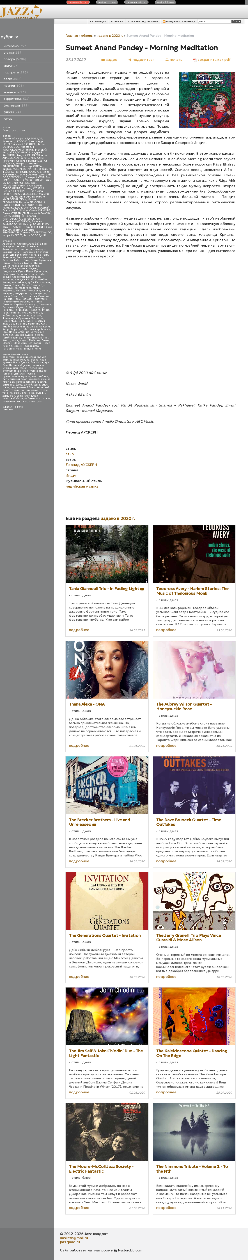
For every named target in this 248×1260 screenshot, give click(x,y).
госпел (32, 368)
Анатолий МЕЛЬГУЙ (34, 149)
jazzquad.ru (70, 1242)
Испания (21, 274)
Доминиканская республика (20, 265)
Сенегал (7, 304)
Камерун (8, 279)
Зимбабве (8, 268)
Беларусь (40, 249)
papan (6, 138)
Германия (45, 260)
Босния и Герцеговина (27, 326)
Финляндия (9, 318)
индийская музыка (23, 373)
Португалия (40, 298)
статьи (13, 52)
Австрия (22, 243)
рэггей (28, 384)
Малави (7, 343)
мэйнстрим (20, 368)
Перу (17, 298)
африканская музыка (16, 359)
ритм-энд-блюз (12, 384)
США (29, 307)
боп (5, 365)
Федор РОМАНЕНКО (36, 224)
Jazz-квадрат (25, 17)
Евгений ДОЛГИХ (32, 180)
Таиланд (38, 307)
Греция (18, 263)
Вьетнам (7, 260)
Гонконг (7, 263)
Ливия (45, 340)
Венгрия (43, 254)
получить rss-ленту (179, 21)
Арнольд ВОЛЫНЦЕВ (29, 160)
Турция (26, 312)
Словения (8, 307)
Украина (24, 315)
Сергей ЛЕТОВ (31, 218)
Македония (9, 287)
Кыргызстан (42, 282)
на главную (98, 21)
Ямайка (7, 326)
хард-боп (8, 395)
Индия (33, 268)
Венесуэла (8, 257)
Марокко (8, 290)
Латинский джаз (19, 365)
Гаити (34, 260)
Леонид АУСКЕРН (33, 188)
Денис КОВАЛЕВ (27, 174)
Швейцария (26, 321)
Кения (47, 326)
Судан (20, 307)
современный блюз (23, 387)
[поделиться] (141, 59)
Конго (6, 340)
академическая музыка (31, 357)
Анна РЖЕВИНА (26, 158)
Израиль (22, 268)
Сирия (18, 346)
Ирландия (40, 271)
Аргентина (18, 246)
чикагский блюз (12, 398)
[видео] (109, 59)
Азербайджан (37, 243)
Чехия (6, 321)
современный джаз (15, 401)
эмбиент (29, 398)
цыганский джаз (27, 395)
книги (11, 66)
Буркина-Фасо (34, 335)
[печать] (173, 59)
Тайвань (7, 310)
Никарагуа (39, 293)
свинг (36, 384)
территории (16, 99)
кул (47, 362)
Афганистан (10, 249)
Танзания (8, 348)
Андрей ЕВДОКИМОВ (16, 152)
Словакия (45, 304)
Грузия (28, 263)
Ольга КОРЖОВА (39, 210)
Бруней (19, 335)
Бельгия (7, 252)
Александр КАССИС (15, 141)
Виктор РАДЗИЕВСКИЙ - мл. (19, 169)
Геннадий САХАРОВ (28, 171)
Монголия (34, 343)
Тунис (45, 310)
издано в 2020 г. (110, 36)
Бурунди (8, 254)
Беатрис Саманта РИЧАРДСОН (20, 165)
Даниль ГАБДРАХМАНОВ (35, 232)
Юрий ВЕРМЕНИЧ (34, 227)
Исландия (8, 274)
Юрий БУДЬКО (11, 227)
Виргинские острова (30, 257)
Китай (30, 279)
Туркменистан (11, 312)
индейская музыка (26, 370)
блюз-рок (37, 362)
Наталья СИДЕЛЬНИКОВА (18, 205)
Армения (32, 246)
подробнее (79, 630)
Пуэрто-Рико (10, 301)
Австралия (9, 243)
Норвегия (31, 296)
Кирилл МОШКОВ (25, 183)
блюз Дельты (21, 362)
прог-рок (8, 381)
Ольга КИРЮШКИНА (15, 210)
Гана (26, 260)
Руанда (7, 346)
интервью (16, 46)
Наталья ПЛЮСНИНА (32, 202)
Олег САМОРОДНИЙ (36, 207)
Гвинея (17, 337)
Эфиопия (33, 323)
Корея (6, 282)
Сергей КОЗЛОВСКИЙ (19, 217)
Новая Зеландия (12, 296)
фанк (17, 392)
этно (22, 130)
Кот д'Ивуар (20, 340)
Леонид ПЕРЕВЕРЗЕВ (15, 191)
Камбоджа (33, 276)
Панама (7, 298)
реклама (7, 409)
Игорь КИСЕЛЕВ (12, 235)
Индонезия (9, 271)
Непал (45, 290)
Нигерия (7, 293)
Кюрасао (16, 329)
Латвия (6, 285)
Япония (36, 348)
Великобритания (26, 254)
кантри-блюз (40, 376)
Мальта (45, 329)
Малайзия (25, 287)
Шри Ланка (9, 332)
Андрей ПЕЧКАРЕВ (28, 155)
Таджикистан (31, 346)
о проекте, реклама (143, 21)
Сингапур (31, 304)
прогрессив (38, 381)
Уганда (37, 312)
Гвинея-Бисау (31, 337)
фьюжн (40, 392)
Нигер (46, 343)
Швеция (40, 321)
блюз (5, 130)
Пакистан (44, 296)
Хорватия (37, 318)
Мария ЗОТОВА (25, 196)
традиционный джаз (24, 390)
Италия (33, 274)
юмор (8, 118)
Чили (14, 321)
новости (117, 21)
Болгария (29, 252)
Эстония (21, 323)
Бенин (17, 252)
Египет (44, 337)
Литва (25, 285)
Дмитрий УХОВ (35, 177)
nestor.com (78, 2)
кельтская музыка (40, 379)
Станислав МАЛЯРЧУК (16, 221)
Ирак (21, 271)
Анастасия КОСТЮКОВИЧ (18, 148)
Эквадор (8, 323)
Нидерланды (22, 293)
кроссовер (23, 381)
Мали (36, 287)
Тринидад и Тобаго (27, 310)
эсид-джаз (43, 398)
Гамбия (7, 337)
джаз (14, 130)
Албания (23, 332)
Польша (26, 298)
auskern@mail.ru (74, 1237)
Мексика (21, 290)
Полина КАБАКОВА (39, 213)
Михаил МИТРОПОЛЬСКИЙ (24, 198)
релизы (12, 79)
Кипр (5, 329)
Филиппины (23, 348)
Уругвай (36, 315)
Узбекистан (9, 315)
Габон (18, 260)
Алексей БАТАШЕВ (24, 144)
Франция (24, 318)
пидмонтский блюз (14, 379)
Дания (38, 263)
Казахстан (18, 276)
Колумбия (41, 279)
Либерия (34, 340)
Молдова (34, 290)
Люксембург (39, 285)
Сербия (19, 304)
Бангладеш (26, 249)
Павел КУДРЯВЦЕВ (14, 213)
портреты (16, 72)
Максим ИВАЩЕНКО (25, 194)
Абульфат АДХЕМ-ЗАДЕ (27, 138)
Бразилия (42, 252)
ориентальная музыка (16, 376)
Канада (20, 279)
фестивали (16, 105)
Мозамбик (20, 343)
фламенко (28, 392)
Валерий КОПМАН (32, 166)
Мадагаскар (32, 329)
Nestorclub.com (130, 1250)
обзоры (15, 59)
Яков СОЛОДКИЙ (35, 235)
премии (14, 86)
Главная (72, 36)
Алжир (6, 246)
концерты (16, 92)
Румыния (36, 301)
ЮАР (43, 323)
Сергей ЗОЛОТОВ (13, 216)
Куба (31, 282)
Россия (24, 301)
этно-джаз (36, 401)
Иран (29, 271)
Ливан (17, 285)
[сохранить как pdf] (211, 59)
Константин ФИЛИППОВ (17, 185)
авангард (8, 357)
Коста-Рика (19, 282)
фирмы (12, 112)
